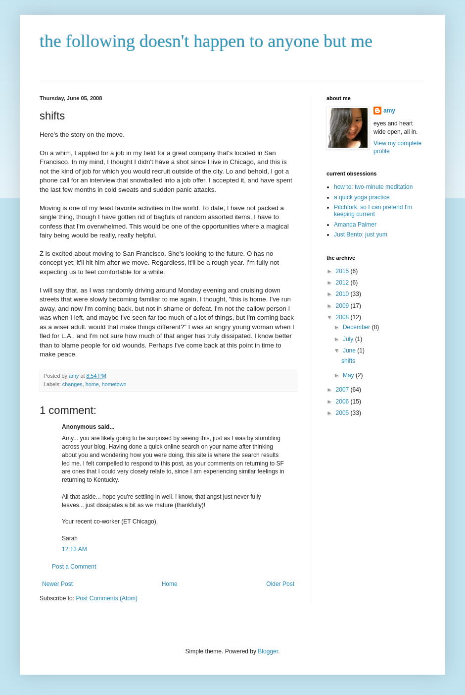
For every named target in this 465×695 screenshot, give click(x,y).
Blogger (268, 651)
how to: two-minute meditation (373, 186)
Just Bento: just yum (360, 234)
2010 (343, 293)
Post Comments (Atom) (107, 598)
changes (72, 384)
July (349, 339)
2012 (343, 282)
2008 (343, 317)
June (350, 350)
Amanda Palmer (355, 224)
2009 (343, 305)
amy (389, 110)
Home (170, 583)
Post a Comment (74, 566)
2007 (343, 389)
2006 (343, 401)
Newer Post (57, 583)
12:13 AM (74, 549)
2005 (343, 412)
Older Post (280, 583)
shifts (348, 360)
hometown (114, 384)
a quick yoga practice (362, 197)
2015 (343, 271)
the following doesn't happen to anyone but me (206, 41)
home (92, 384)
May (349, 375)
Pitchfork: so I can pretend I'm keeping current (373, 211)
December (357, 327)
